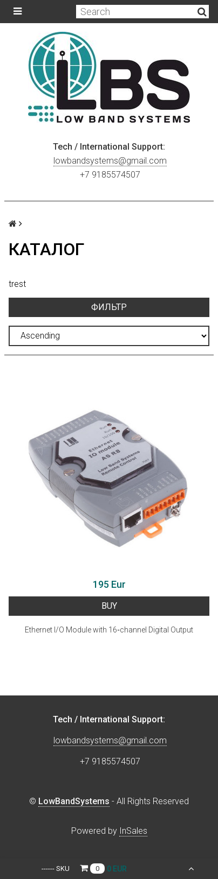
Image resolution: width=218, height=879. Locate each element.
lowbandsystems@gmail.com (110, 161)
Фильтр (109, 307)
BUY (109, 606)
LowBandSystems (74, 801)
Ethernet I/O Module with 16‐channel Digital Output (109, 629)
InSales (133, 831)
